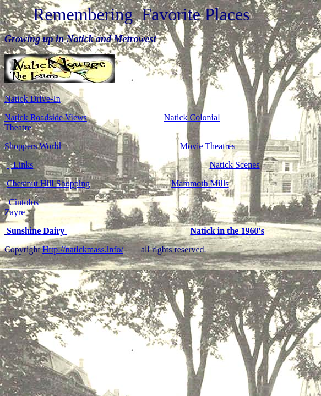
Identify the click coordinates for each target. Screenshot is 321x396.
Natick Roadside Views (45, 117)
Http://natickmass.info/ (82, 249)
